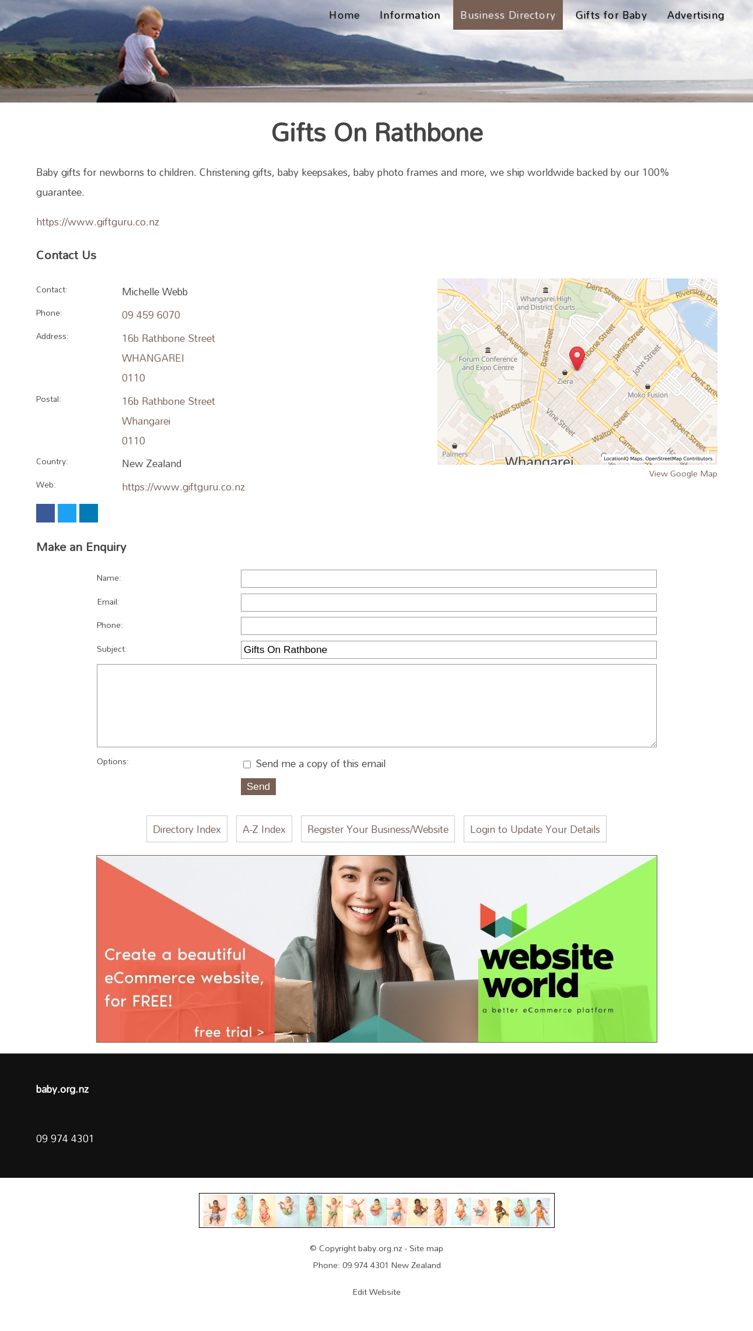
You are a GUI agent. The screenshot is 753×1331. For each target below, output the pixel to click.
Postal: (48, 399)
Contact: (52, 289)
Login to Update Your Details (535, 849)
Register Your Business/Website (378, 849)
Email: (108, 601)
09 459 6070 (151, 314)
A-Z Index (264, 849)
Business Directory (508, 14)
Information (410, 14)
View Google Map (683, 473)
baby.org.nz (380, 1268)
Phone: (49, 312)
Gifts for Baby (611, 14)
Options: (113, 781)
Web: (46, 484)
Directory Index (187, 849)
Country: (52, 461)
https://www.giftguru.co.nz (97, 221)
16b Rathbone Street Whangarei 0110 (168, 420)
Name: (109, 577)
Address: (52, 336)
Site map (426, 1268)
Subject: (112, 648)
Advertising (695, 14)
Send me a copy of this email (314, 783)
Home (344, 14)
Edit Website (376, 1312)
